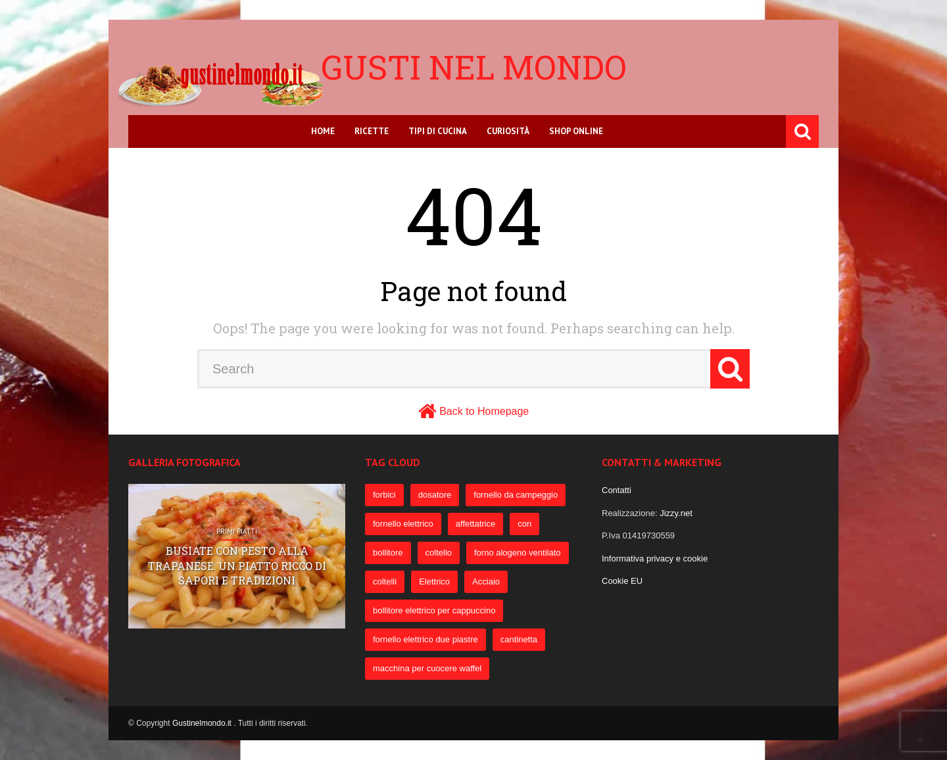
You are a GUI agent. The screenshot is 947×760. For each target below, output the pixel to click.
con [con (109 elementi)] (524, 524)
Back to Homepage (484, 411)
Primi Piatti (236, 531)
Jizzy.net (676, 513)
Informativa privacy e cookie (655, 558)
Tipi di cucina (437, 131)
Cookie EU (622, 581)
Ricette (371, 131)
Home (323, 131)
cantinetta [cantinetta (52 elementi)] (518, 639)
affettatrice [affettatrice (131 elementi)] (475, 524)
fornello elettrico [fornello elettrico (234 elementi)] (403, 524)
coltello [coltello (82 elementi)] (438, 553)
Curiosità (508, 131)
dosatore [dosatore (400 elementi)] (435, 495)
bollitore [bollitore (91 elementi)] (388, 553)
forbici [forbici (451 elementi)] (384, 495)
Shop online (576, 131)
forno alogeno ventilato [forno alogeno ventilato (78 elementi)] (517, 553)
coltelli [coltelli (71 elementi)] (385, 581)
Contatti (616, 490)
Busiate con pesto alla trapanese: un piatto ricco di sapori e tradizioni (237, 566)
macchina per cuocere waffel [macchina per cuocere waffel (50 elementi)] (427, 668)
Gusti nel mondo (474, 67)
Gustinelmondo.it (202, 723)
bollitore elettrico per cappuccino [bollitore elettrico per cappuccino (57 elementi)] (434, 610)
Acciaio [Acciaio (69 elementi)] (486, 581)
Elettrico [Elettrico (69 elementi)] (434, 581)
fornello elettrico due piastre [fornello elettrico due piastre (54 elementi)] (425, 639)
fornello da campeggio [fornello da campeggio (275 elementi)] (516, 495)
